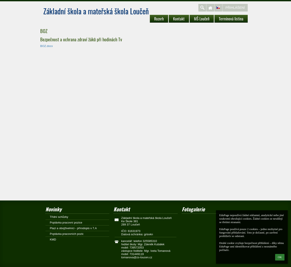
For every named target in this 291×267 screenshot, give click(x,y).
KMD (53, 239)
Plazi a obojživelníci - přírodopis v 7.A (73, 228)
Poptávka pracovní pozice (66, 222)
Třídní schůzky (59, 217)
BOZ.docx (46, 46)
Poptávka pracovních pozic (67, 233)
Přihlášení (235, 7)
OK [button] (280, 257)
